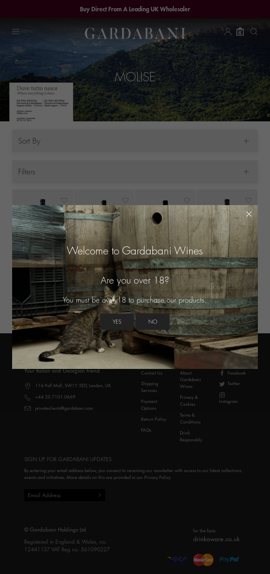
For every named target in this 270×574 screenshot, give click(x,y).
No (152, 321)
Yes (117, 321)
